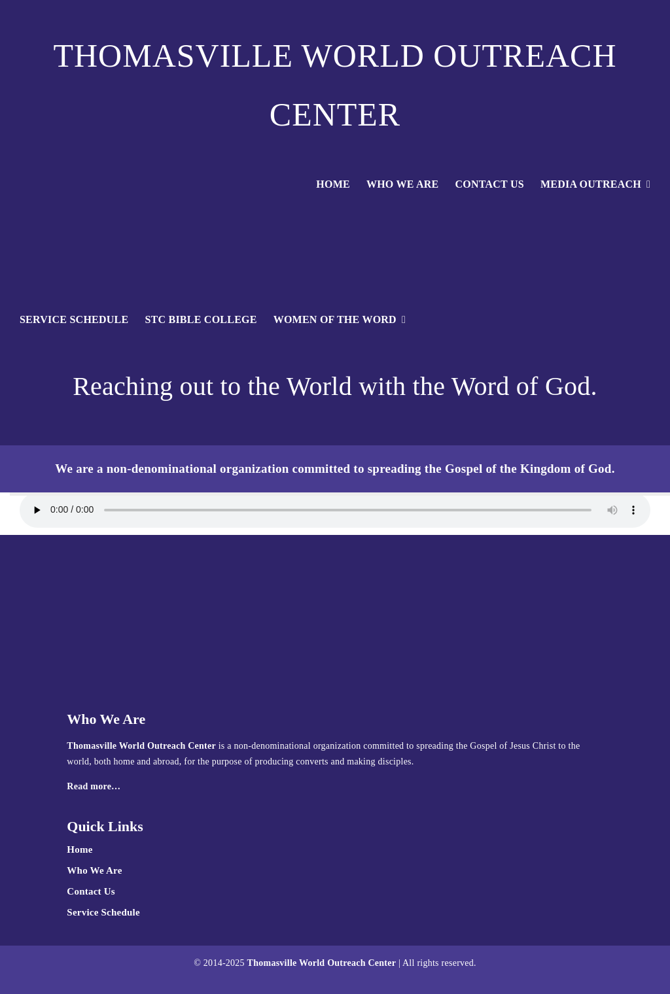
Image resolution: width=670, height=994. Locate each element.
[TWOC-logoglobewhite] (335, 211)
